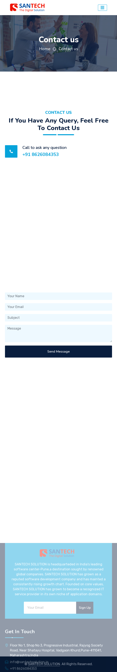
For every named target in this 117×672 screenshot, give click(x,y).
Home (44, 49)
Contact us (68, 49)
